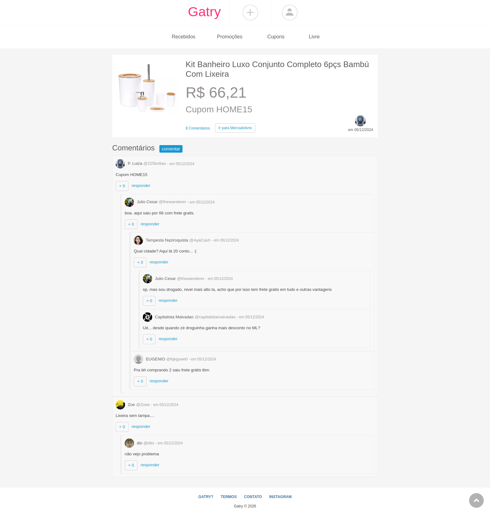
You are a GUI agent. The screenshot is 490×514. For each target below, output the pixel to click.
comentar (171, 148)
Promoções (229, 36)
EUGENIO (161, 359)
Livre (314, 36)
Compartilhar (250, 12)
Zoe (133, 404)
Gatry (204, 11)
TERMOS (229, 497)
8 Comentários (198, 128)
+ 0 (122, 186)
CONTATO (253, 497)
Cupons (275, 36)
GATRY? (205, 497)
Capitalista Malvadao (190, 317)
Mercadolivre (235, 128)
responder (141, 185)
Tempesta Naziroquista (173, 240)
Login (289, 12)
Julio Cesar (156, 201)
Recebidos (183, 36)
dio (140, 443)
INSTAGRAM (280, 497)
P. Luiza (141, 163)
